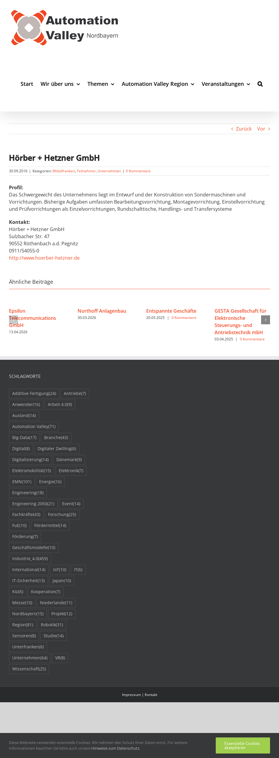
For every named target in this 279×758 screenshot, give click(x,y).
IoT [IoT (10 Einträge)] (59, 569)
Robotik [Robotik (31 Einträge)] (52, 625)
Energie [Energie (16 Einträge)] (50, 481)
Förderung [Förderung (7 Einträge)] (25, 536)
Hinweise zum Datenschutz (115, 748)
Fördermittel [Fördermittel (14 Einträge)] (50, 525)
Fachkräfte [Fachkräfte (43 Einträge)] (26, 514)
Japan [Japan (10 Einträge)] (62, 580)
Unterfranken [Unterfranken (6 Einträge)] (28, 647)
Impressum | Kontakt (139, 694)
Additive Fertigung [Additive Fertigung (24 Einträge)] (34, 393)
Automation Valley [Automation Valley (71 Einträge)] (34, 426)
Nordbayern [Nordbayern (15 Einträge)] (28, 614)
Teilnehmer (86, 170)
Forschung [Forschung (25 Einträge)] (62, 514)
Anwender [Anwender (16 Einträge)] (26, 404)
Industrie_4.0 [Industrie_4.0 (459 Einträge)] (30, 558)
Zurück (244, 128)
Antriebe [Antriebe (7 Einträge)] (75, 393)
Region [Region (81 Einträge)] (22, 625)
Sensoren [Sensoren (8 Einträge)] (24, 636)
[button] (260, 83)
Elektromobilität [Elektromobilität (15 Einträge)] (31, 470)
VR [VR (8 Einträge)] (60, 658)
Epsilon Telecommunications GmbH (32, 318)
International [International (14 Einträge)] (28, 569)
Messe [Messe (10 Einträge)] (22, 602)
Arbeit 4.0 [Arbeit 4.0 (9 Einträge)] (60, 404)
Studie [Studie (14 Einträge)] (54, 636)
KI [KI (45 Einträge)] (17, 591)
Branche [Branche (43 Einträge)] (56, 437)
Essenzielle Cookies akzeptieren (242, 745)
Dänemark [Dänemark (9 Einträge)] (69, 459)
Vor (261, 128)
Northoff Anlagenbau (102, 311)
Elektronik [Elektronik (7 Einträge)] (71, 470)
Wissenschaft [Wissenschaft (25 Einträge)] (29, 669)
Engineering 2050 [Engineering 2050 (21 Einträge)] (33, 504)
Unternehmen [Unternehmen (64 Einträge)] (29, 658)
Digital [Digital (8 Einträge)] (21, 448)
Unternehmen (109, 170)
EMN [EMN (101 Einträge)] (21, 481)
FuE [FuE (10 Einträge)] (19, 525)
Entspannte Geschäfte (171, 311)
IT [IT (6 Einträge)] (78, 569)
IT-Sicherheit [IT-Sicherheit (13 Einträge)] (28, 580)
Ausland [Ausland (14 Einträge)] (24, 415)
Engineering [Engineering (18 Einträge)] (28, 492)
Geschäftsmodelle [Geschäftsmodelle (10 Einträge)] (33, 547)
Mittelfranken (64, 170)
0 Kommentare (138, 170)
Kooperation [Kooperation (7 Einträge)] (45, 591)
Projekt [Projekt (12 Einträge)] (61, 614)
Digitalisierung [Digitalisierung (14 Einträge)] (30, 459)
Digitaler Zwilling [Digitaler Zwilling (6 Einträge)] (57, 448)
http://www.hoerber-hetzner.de (44, 258)
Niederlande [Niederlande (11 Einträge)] (56, 602)
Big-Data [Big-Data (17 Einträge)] (24, 437)
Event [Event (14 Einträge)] (71, 504)
